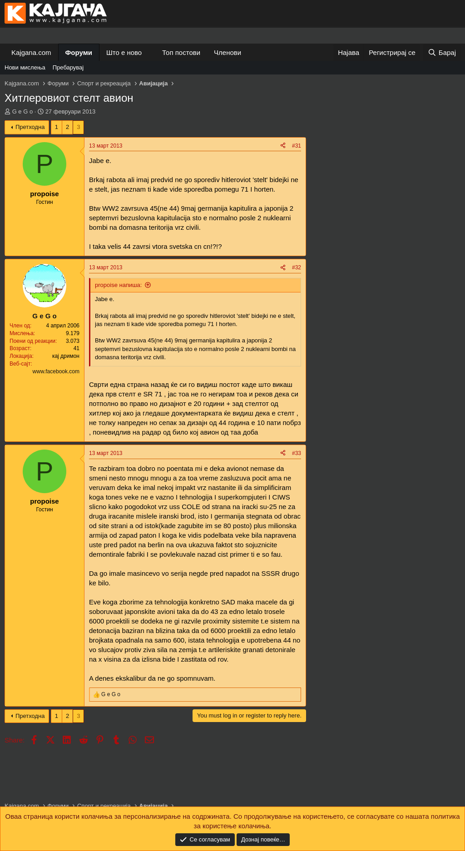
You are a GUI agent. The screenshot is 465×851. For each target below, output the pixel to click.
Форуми (78, 52)
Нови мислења (25, 67)
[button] (149, 52)
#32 (296, 267)
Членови (227, 52)
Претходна (30, 127)
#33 (296, 453)
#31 (296, 146)
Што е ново (124, 52)
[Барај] (441, 52)
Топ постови (181, 52)
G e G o (22, 111)
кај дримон (65, 356)
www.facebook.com (56, 371)
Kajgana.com (31, 52)
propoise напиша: (118, 285)
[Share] (283, 146)
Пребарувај (68, 67)
